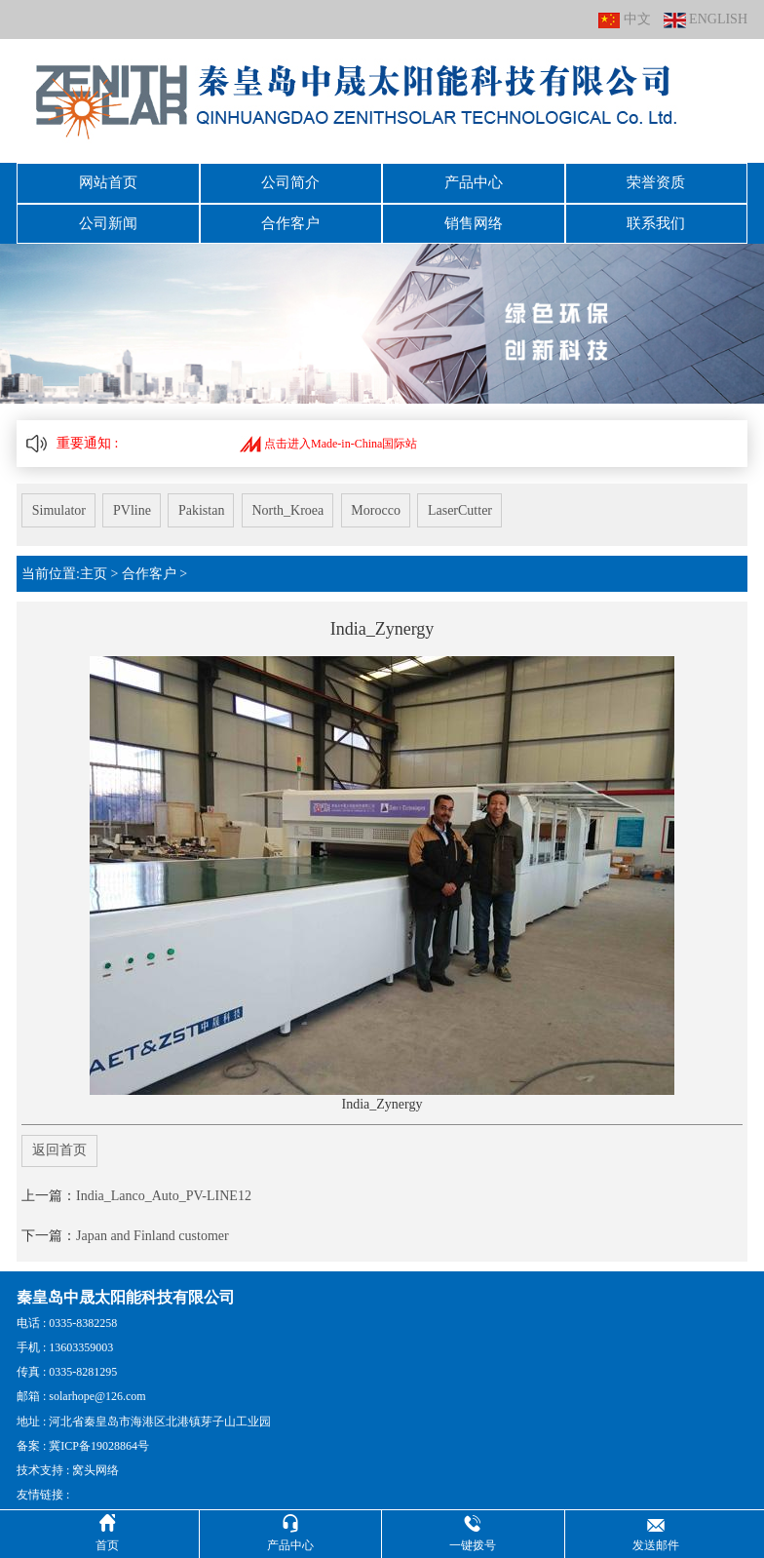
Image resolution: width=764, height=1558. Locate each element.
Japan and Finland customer (152, 1226)
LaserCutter (479, 502)
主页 (93, 564)
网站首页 (108, 181)
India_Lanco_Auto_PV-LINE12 (163, 1186)
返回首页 (59, 1141)
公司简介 (290, 181)
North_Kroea (300, 502)
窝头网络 (95, 1460)
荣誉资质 (656, 181)
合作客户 (290, 218)
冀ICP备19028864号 (99, 1436)
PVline (136, 502)
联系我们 (656, 218)
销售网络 (473, 218)
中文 (624, 20)
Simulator (59, 502)
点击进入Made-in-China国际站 (328, 436)
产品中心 (473, 181)
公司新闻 (108, 218)
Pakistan (209, 502)
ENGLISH (705, 20)
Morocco (391, 502)
